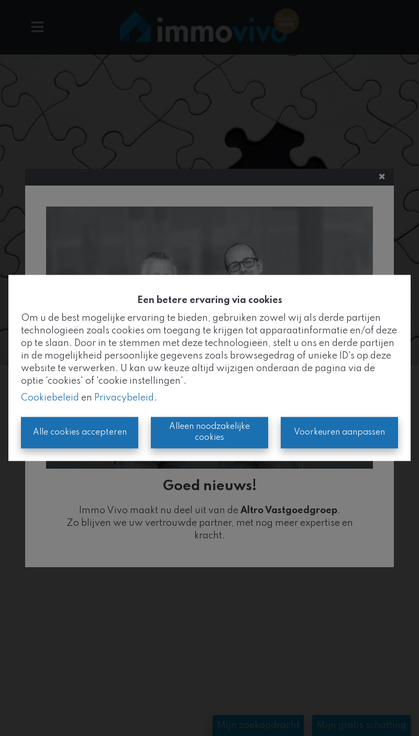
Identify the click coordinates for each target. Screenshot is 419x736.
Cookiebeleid (50, 398)
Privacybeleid (124, 398)
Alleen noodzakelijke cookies (209, 432)
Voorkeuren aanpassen (339, 432)
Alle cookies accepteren (80, 432)
